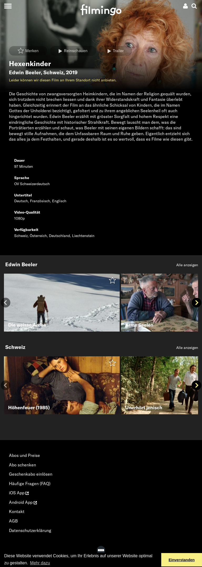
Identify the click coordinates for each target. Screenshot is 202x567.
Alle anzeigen (187, 265)
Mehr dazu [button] (40, 563)
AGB (13, 521)
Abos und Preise (24, 455)
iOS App (19, 492)
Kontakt (16, 511)
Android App (23, 502)
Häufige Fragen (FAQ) (29, 483)
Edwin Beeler (25, 72)
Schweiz (53, 72)
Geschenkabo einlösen (30, 474)
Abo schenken (22, 464)
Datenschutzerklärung (30, 530)
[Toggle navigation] (8, 6)
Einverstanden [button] (182, 560)
